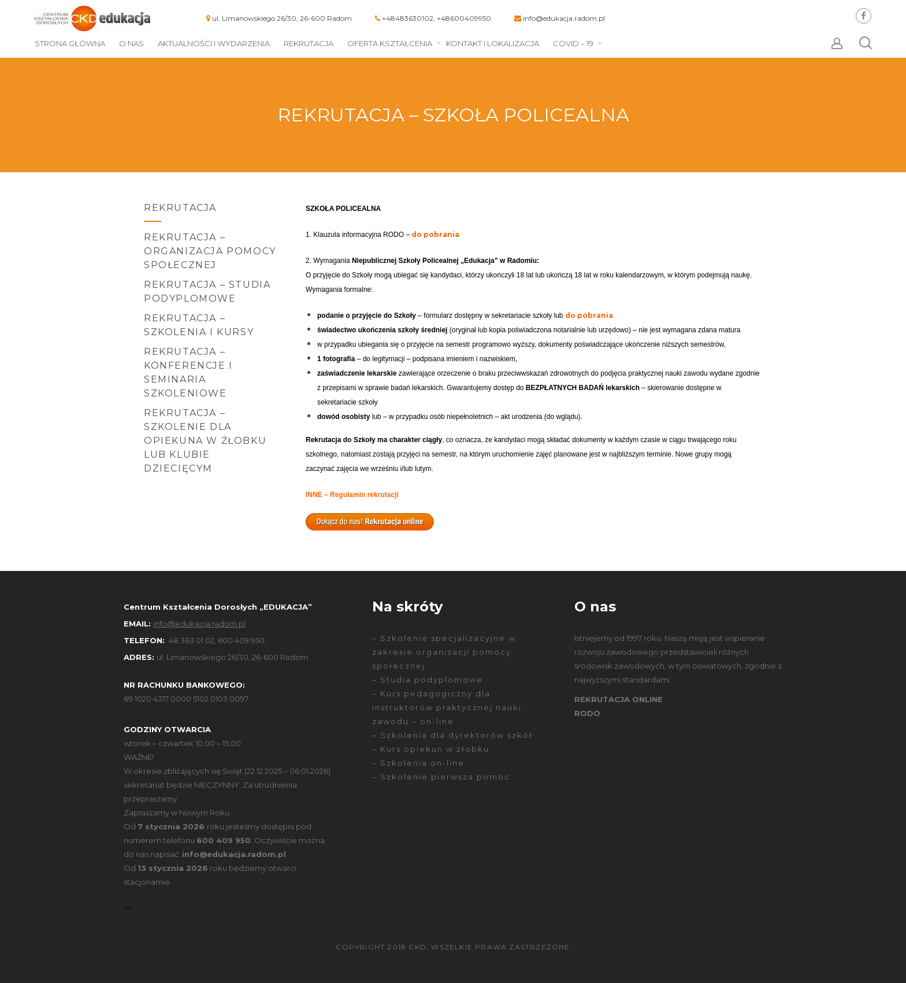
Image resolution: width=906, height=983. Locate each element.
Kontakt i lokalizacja (492, 43)
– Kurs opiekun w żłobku (430, 749)
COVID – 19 (573, 43)
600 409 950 (241, 640)
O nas (131, 43)
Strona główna (70, 43)
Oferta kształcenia (389, 43)
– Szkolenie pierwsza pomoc (441, 776)
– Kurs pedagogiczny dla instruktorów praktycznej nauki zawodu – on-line (447, 707)
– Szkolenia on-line (418, 762)
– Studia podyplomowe (427, 679)
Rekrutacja (308, 43)
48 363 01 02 (191, 640)
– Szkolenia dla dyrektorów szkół (452, 735)
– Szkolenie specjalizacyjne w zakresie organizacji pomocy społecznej (444, 651)
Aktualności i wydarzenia (214, 43)
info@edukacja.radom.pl (564, 18)
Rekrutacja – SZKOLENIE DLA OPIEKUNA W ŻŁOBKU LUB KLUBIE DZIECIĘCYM (205, 440)
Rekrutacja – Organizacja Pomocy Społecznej (210, 251)
